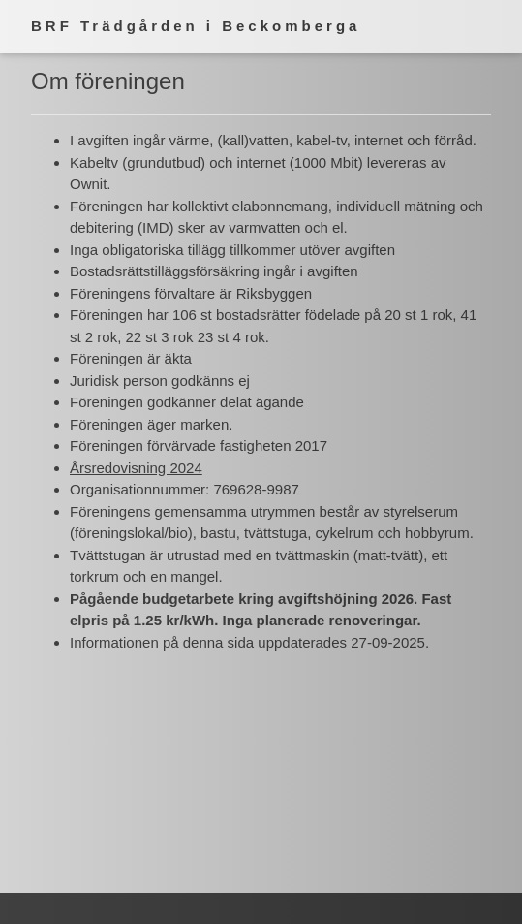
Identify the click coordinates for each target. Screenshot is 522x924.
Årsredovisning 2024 (136, 468)
